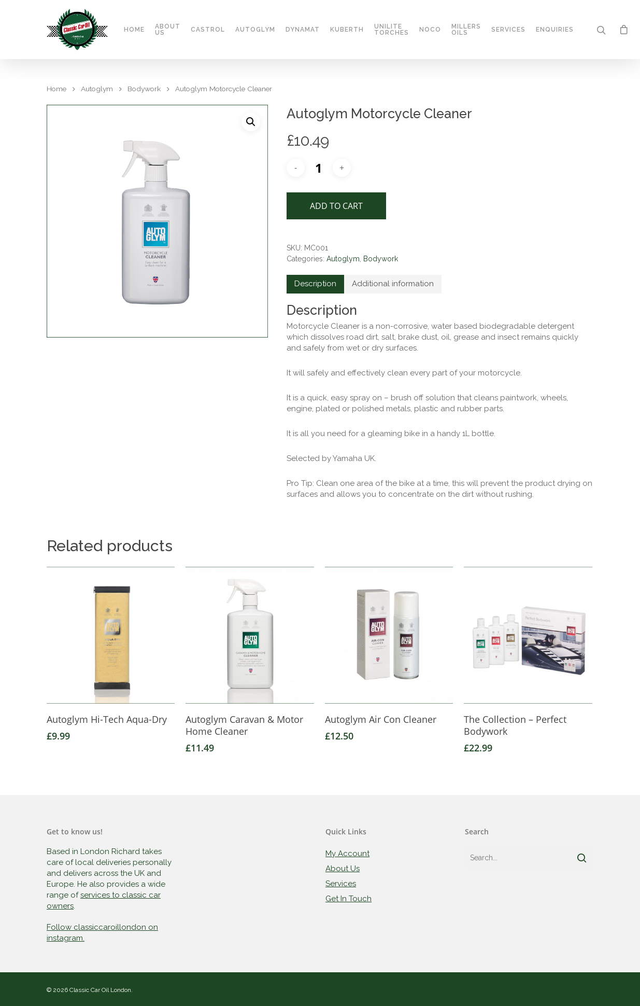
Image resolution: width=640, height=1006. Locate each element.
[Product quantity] (319, 168)
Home (134, 30)
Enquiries (555, 30)
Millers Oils (466, 30)
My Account (347, 853)
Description (315, 283)
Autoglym (256, 30)
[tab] (315, 284)
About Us (168, 30)
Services (509, 30)
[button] (250, 122)
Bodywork (144, 89)
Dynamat (303, 30)
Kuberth (347, 30)
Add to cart (336, 206)
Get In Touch (348, 898)
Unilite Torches (392, 30)
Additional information (393, 283)
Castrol (208, 30)
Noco (431, 30)
